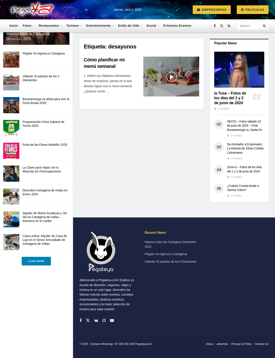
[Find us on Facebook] (215, 26)
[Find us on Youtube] (112, 320)
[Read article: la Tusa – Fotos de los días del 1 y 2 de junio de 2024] (239, 70)
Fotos (27, 25)
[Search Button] (265, 26)
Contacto (16, 38)
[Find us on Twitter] (221, 26)
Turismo (72, 25)
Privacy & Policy (241, 344)
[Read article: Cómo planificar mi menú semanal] (171, 77)
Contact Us (262, 344)
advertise (222, 344)
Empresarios (211, 9)
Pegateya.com (143, 344)
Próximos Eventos (177, 25)
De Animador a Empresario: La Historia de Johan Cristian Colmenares (245, 148)
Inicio (13, 25)
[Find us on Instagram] (104, 320)
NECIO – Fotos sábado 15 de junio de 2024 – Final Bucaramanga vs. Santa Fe (244, 126)
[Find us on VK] (96, 320)
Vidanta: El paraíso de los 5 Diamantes (171, 261)
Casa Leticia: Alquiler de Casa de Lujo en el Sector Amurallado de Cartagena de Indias (45, 239)
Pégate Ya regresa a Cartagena (44, 53)
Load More (36, 261)
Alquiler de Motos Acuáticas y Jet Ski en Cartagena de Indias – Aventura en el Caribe (45, 217)
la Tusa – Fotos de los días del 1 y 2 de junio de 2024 (230, 98)
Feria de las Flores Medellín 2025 (45, 144)
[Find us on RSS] (229, 26)
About (209, 344)
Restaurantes (49, 25)
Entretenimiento (98, 25)
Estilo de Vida (128, 25)
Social (151, 25)
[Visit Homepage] (31, 9)
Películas (252, 9)
